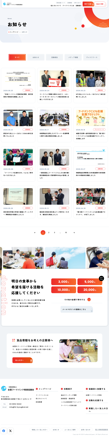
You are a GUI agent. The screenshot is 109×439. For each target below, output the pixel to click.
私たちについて (41, 398)
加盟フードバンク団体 (94, 395)
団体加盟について (61, 2)
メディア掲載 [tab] (73, 57)
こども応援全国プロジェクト (71, 402)
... (60, 232)
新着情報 (70, 2)
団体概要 (39, 402)
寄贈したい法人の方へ (98, 410)
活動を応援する (96, 400)
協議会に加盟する (97, 388)
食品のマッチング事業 (69, 395)
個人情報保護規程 (101, 429)
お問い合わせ (77, 2)
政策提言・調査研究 (68, 398)
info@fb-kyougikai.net (18, 407)
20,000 (90, 290)
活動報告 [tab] (54, 57)
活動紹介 (68, 388)
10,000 (64, 290)
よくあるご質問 (70, 430)
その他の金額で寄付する (77, 299)
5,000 (89, 282)
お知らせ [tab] (36, 57)
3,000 (63, 282)
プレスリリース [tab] (91, 57)
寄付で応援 (89, 4)
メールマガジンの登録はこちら (77, 310)
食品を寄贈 (100, 4)
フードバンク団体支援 (69, 405)
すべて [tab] (17, 57)
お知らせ (56, 430)
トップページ (14, 32)
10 (66, 232)
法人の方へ (23, 360)
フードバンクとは (68, 6)
